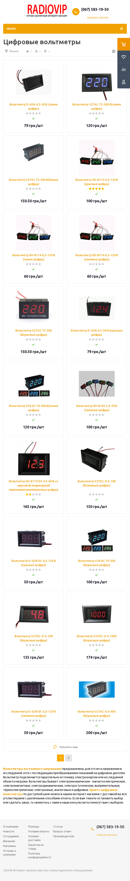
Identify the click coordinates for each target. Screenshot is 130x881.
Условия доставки (34, 838)
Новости (8, 831)
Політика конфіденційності (39, 855)
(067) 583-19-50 (95, 9)
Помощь (33, 826)
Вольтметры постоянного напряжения (32, 768)
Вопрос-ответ (62, 831)
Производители (63, 836)
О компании (10, 826)
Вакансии (9, 841)
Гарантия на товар (36, 846)
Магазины (9, 845)
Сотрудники (11, 836)
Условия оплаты (38, 831)
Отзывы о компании (9, 852)
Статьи (58, 826)
